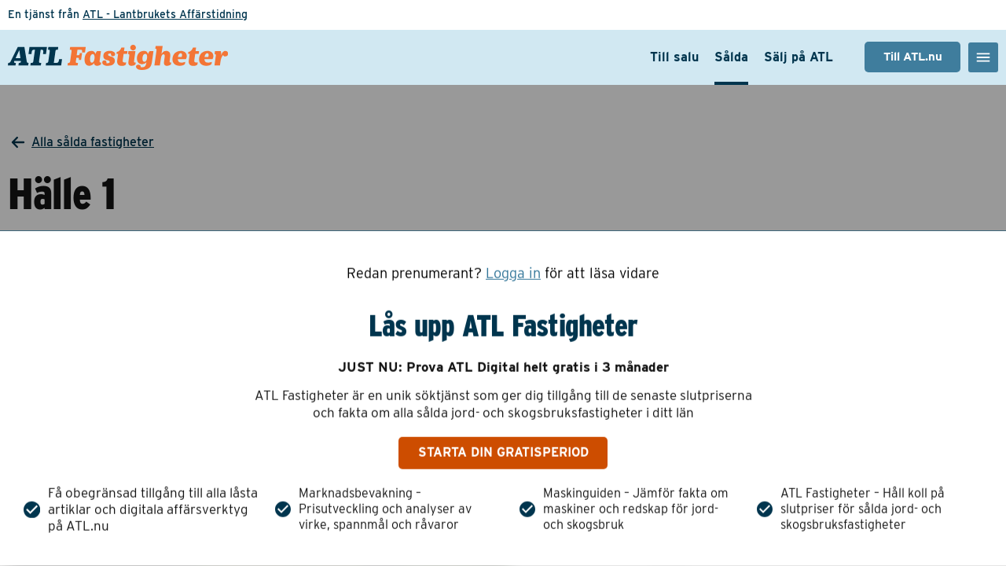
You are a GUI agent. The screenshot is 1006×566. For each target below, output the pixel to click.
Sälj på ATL (798, 57)
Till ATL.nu (912, 57)
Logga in (513, 273)
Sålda (731, 57)
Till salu (674, 57)
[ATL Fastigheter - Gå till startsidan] (118, 57)
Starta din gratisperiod (503, 452)
